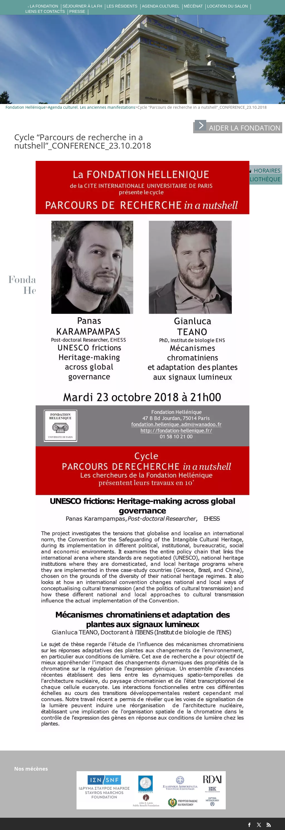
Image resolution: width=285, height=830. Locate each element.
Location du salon (227, 6)
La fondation (44, 6)
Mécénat (193, 6)
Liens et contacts (45, 11)
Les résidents (122, 6)
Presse (77, 11)
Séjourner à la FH (82, 6)
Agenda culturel (161, 6)
